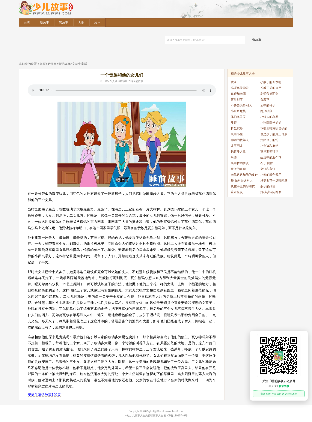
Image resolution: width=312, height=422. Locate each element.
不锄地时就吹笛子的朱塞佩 (273, 129)
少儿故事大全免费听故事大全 (146, 415)
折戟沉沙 (237, 128)
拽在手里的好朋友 (243, 186)
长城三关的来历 (270, 88)
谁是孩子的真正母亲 (273, 134)
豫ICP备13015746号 (175, 415)
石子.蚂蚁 (266, 163)
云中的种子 (267, 105)
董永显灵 (237, 192)
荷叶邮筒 (237, 99)
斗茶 (234, 122)
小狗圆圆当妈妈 (270, 122)
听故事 (44, 22)
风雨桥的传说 (240, 163)
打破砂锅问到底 (270, 192)
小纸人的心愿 (269, 117)
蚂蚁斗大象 (238, 151)
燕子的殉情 (267, 186)
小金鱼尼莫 (238, 111)
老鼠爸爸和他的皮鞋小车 (244, 175)
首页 (27, 22)
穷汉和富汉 (267, 169)
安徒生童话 (79, 64)
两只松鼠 (266, 111)
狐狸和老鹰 (238, 93)
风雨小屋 (237, 134)
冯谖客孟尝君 (240, 88)
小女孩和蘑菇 (269, 145)
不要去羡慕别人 (241, 105)
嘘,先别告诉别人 (242, 180)
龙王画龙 (237, 145)
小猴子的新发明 (270, 82)
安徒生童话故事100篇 (44, 394)
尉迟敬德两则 (269, 93)
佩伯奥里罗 (238, 117)
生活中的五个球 (270, 157)
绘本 (97, 22)
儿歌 (81, 22)
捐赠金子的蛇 (269, 140)
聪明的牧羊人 (240, 140)
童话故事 (64, 64)
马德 (234, 157)
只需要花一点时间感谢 (273, 181)
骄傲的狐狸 (238, 169)
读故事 (63, 22)
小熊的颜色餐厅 (270, 174)
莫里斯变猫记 (269, 151)
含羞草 (264, 99)
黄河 (234, 82)
